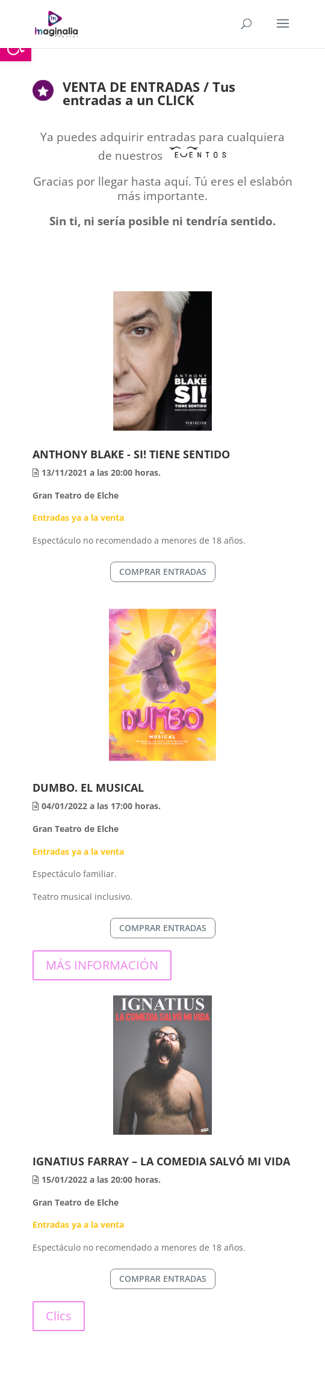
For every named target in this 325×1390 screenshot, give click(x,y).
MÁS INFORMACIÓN (102, 965)
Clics (59, 1316)
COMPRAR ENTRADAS (162, 571)
